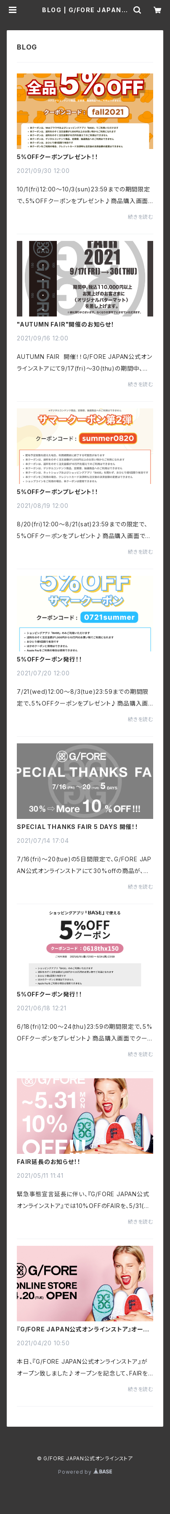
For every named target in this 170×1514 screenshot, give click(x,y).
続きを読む (140, 217)
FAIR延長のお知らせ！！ (48, 1162)
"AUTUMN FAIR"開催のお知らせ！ (65, 324)
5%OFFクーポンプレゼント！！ (57, 157)
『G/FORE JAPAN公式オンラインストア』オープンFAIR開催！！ (83, 1329)
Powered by (85, 1472)
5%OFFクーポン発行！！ (49, 659)
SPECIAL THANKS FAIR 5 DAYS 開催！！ (77, 827)
